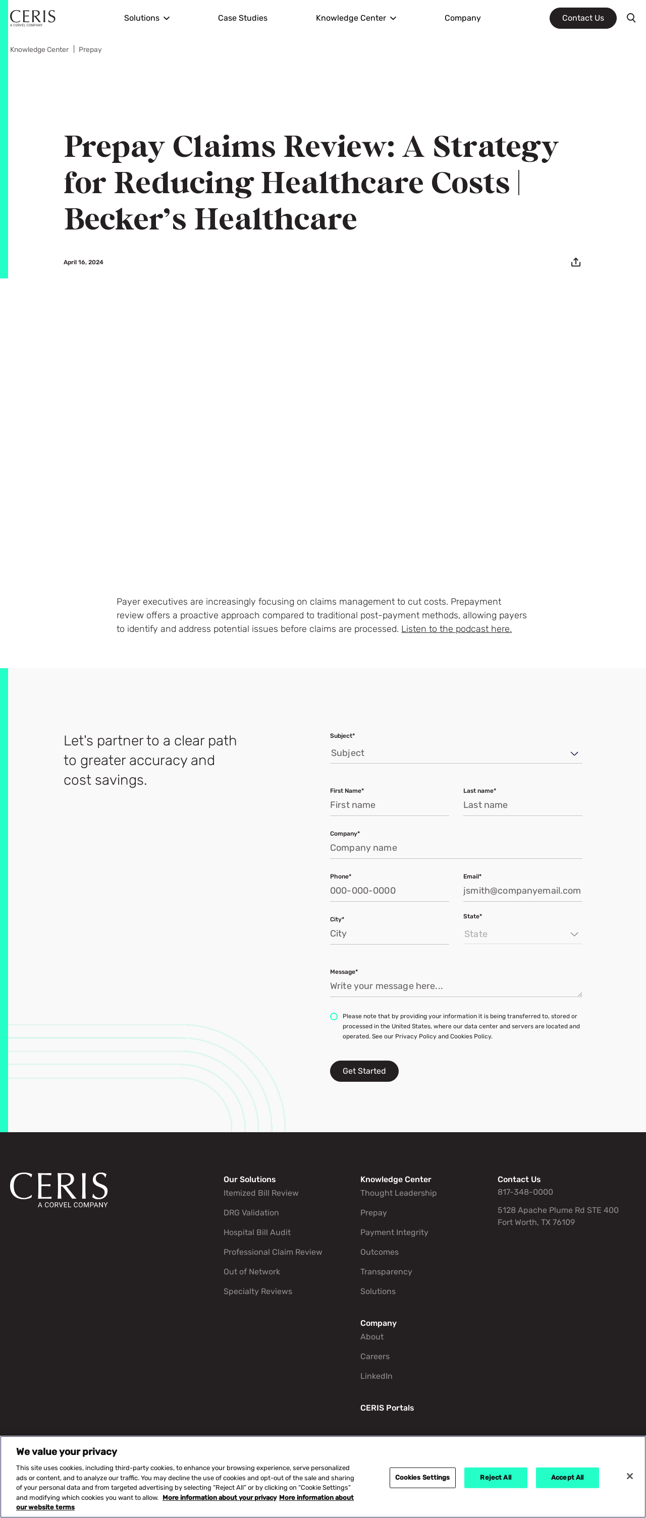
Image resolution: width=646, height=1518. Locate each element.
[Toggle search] (631, 18)
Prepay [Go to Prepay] (90, 49)
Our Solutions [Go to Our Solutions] (250, 1179)
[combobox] (332, 753)
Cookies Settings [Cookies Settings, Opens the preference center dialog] (422, 1477)
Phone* (340, 876)
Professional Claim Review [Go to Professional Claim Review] (273, 1252)
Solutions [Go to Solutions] (378, 1291)
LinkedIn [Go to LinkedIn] (376, 1376)
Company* (345, 833)
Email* (472, 876)
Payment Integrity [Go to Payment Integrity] (394, 1232)
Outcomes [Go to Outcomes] (379, 1252)
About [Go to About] (372, 1336)
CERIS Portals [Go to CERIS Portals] (387, 1408)
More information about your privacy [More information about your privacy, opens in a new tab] (220, 1498)
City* (337, 919)
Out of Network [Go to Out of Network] (252, 1271)
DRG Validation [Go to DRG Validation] (251, 1212)
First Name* (347, 790)
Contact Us (583, 18)
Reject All (495, 1477)
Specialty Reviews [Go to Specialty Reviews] (258, 1291)
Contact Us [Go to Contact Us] (519, 1179)
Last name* (479, 790)
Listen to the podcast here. (456, 629)
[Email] (576, 262)
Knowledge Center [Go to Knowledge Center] (39, 49)
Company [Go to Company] (378, 1323)
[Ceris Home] (33, 18)
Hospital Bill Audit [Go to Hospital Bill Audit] (257, 1232)
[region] (323, 1477)
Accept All (567, 1477)
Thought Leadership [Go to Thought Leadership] (398, 1193)
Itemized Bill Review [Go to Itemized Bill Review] (261, 1193)
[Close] (630, 1476)
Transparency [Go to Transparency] (386, 1271)
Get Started (364, 1071)
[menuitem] (147, 18)
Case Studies (242, 18)
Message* (344, 971)
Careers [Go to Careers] (375, 1356)
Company (463, 18)
